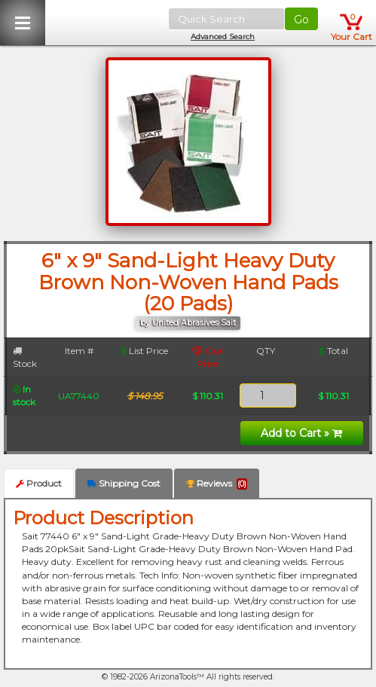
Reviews (216, 484)
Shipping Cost (123, 483)
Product (39, 483)
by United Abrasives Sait (188, 323)
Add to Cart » (301, 433)
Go (301, 19)
